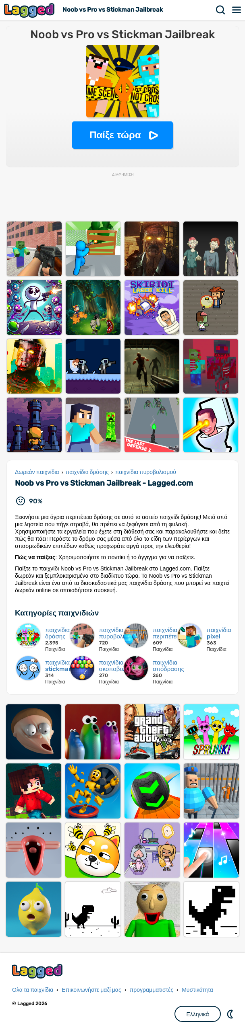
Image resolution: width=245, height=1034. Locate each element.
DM (231, 1014)
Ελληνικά (197, 1014)
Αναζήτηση (221, 10)
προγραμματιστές (152, 990)
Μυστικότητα (197, 990)
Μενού (237, 10)
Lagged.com (38, 971)
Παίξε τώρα (115, 134)
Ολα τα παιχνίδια (32, 990)
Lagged (30, 10)
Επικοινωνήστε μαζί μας (91, 990)
